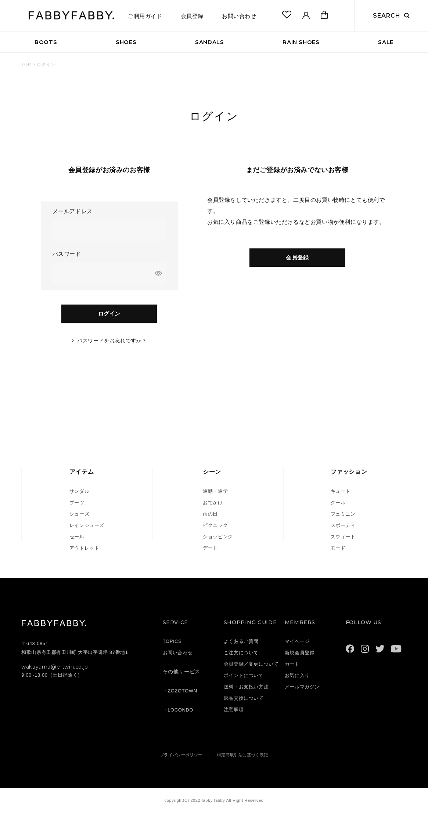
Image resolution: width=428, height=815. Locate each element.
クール (338, 506)
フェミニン (343, 517)
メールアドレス (73, 211)
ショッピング (218, 540)
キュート (340, 495)
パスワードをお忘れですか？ (112, 344)
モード (338, 551)
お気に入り (297, 679)
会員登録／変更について (251, 667)
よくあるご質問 (241, 645)
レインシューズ (86, 529)
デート (210, 551)
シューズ (79, 517)
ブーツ (76, 506)
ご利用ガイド (145, 16)
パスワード (68, 254)
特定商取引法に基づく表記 (246, 758)
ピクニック (215, 529)
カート (292, 667)
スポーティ (343, 529)
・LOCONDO (178, 713)
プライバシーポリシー (177, 758)
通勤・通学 (215, 495)
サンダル (79, 495)
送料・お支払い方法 (246, 690)
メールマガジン (302, 690)
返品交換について (244, 702)
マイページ (297, 645)
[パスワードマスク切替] (159, 273)
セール (76, 540)
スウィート (343, 540)
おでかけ (213, 506)
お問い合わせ (239, 16)
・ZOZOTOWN (180, 694)
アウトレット (84, 551)
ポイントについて (244, 679)
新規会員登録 (300, 656)
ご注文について (241, 656)
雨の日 (210, 517)
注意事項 (234, 713)
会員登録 (192, 16)
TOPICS (172, 645)
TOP (26, 64)
